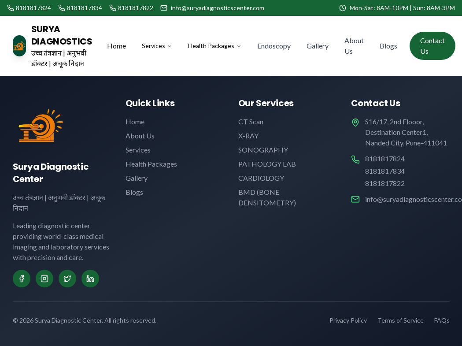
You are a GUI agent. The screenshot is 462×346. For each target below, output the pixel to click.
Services (157, 45)
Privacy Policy (348, 320)
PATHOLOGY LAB (267, 164)
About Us (354, 45)
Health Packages (214, 45)
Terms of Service (400, 320)
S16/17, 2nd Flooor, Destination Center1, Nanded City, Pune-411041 (406, 132)
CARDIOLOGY (261, 178)
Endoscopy (274, 45)
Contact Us (432, 45)
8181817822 (385, 183)
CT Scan (250, 121)
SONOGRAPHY (263, 149)
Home (116, 45)
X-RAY (248, 135)
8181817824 (385, 158)
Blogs (388, 45)
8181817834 (385, 171)
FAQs (442, 320)
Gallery (318, 45)
